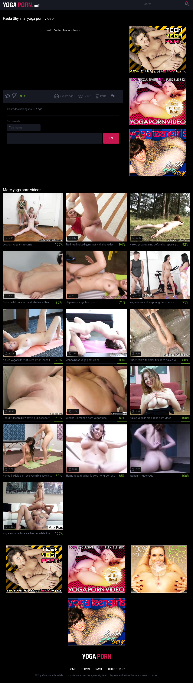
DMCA (99, 669)
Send (111, 138)
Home (72, 669)
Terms (85, 669)
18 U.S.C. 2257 (116, 669)
